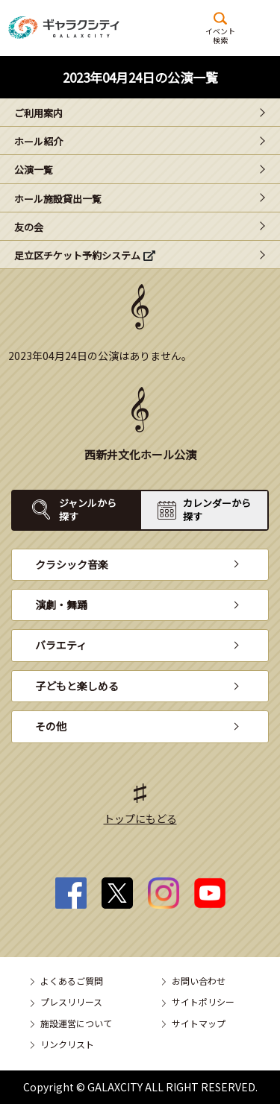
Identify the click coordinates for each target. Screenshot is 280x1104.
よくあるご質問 (71, 980)
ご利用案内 (38, 113)
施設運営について (76, 1023)
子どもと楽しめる (77, 685)
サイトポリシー (203, 1001)
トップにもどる (140, 818)
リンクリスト (67, 1044)
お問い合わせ (198, 980)
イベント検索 (220, 35)
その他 (50, 726)
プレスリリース (71, 1001)
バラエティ (61, 644)
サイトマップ (198, 1023)
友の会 (28, 227)
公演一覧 (33, 170)
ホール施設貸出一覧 (58, 199)
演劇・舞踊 (61, 604)
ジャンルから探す (87, 509)
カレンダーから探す (217, 509)
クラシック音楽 (71, 564)
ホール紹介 (38, 141)
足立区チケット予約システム (77, 255)
